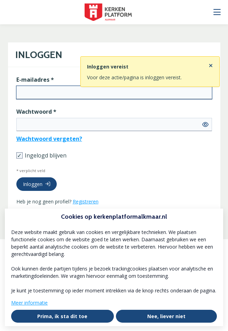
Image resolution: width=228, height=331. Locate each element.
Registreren (86, 201)
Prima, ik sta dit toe (62, 316)
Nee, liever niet (166, 316)
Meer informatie (29, 302)
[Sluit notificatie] (211, 63)
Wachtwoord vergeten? (49, 139)
